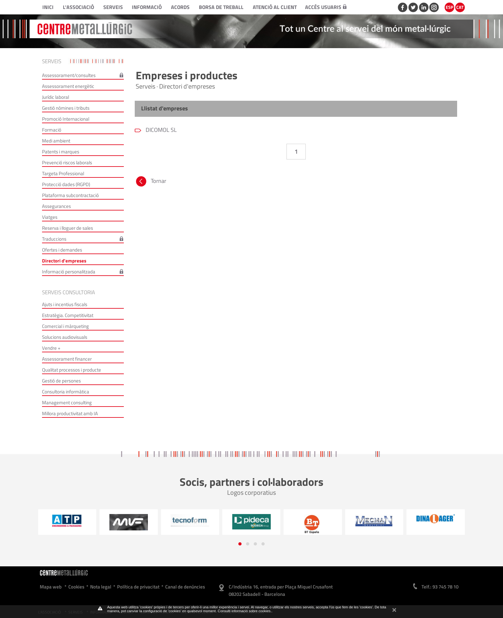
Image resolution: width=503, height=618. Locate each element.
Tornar (150, 182)
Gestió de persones (61, 380)
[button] (240, 544)
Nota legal (100, 586)
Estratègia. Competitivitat (67, 315)
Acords (180, 7)
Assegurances (56, 206)
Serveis (113, 7)
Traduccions (54, 239)
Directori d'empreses (64, 260)
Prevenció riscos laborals (67, 162)
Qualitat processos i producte (71, 369)
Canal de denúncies (185, 586)
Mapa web (51, 586)
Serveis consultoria (68, 292)
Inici (48, 7)
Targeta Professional (63, 173)
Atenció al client (275, 7)
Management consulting (67, 402)
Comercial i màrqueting (65, 326)
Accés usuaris (325, 7)
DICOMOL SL (160, 129)
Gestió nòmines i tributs (66, 108)
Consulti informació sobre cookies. (245, 611)
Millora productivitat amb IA (70, 413)
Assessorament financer (67, 359)
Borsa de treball (221, 7)
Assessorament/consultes (69, 75)
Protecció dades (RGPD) (66, 184)
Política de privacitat (138, 586)
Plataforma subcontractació (70, 195)
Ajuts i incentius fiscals (64, 304)
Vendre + (51, 348)
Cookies (76, 586)
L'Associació (78, 7)
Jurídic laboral (55, 97)
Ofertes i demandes (62, 249)
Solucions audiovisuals (64, 337)
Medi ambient (56, 140)
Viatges (49, 217)
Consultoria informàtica (65, 391)
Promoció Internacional (65, 119)
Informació (147, 7)
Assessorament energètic (68, 86)
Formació (51, 129)
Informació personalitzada (68, 271)
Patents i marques (60, 151)
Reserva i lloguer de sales (67, 228)
